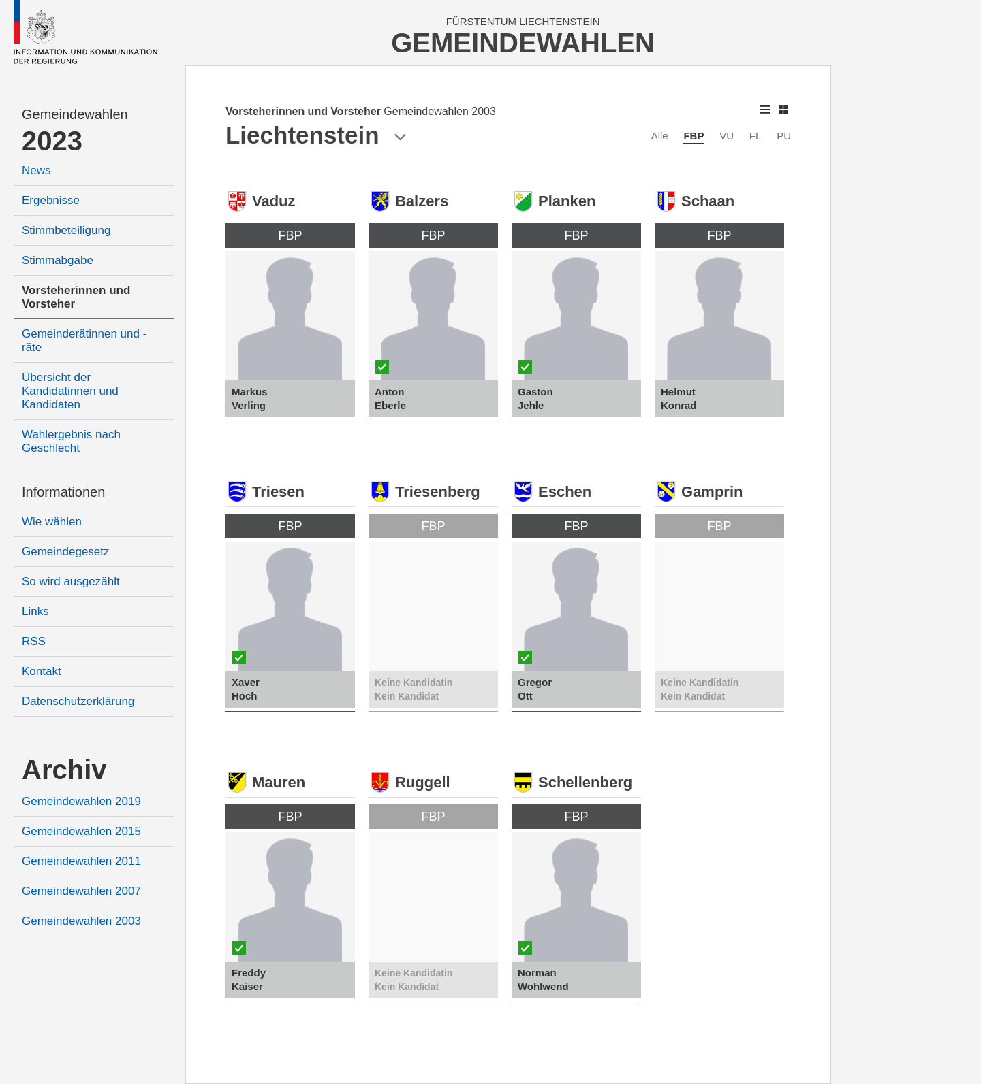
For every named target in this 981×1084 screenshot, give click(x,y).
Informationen (63, 492)
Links (35, 611)
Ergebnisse (51, 200)
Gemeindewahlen (75, 114)
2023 (52, 140)
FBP (693, 136)
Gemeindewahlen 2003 (81, 921)
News (36, 170)
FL (755, 136)
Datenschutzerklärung (78, 701)
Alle (659, 136)
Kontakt (41, 671)
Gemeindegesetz (66, 551)
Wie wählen (52, 521)
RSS (34, 641)
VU (726, 136)
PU (784, 136)
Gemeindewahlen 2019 (81, 801)
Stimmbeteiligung (66, 230)
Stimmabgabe (57, 260)
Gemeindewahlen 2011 (81, 861)
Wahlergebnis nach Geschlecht (71, 441)
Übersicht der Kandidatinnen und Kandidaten (70, 391)
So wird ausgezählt (71, 581)
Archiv (64, 769)
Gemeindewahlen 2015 (81, 831)
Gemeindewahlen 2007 (81, 891)
